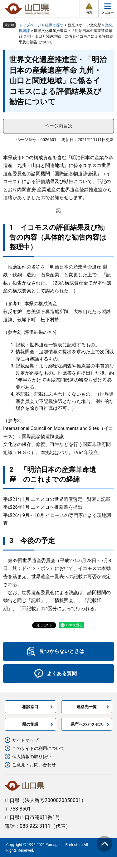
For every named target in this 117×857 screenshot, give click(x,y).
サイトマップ (25, 740)
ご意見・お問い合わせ (34, 764)
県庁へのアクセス (87, 724)
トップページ (30, 25)
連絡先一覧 (86, 706)
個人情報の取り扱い (31, 756)
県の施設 (30, 724)
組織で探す (54, 25)
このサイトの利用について (38, 748)
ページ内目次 (59, 126)
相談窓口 (30, 706)
